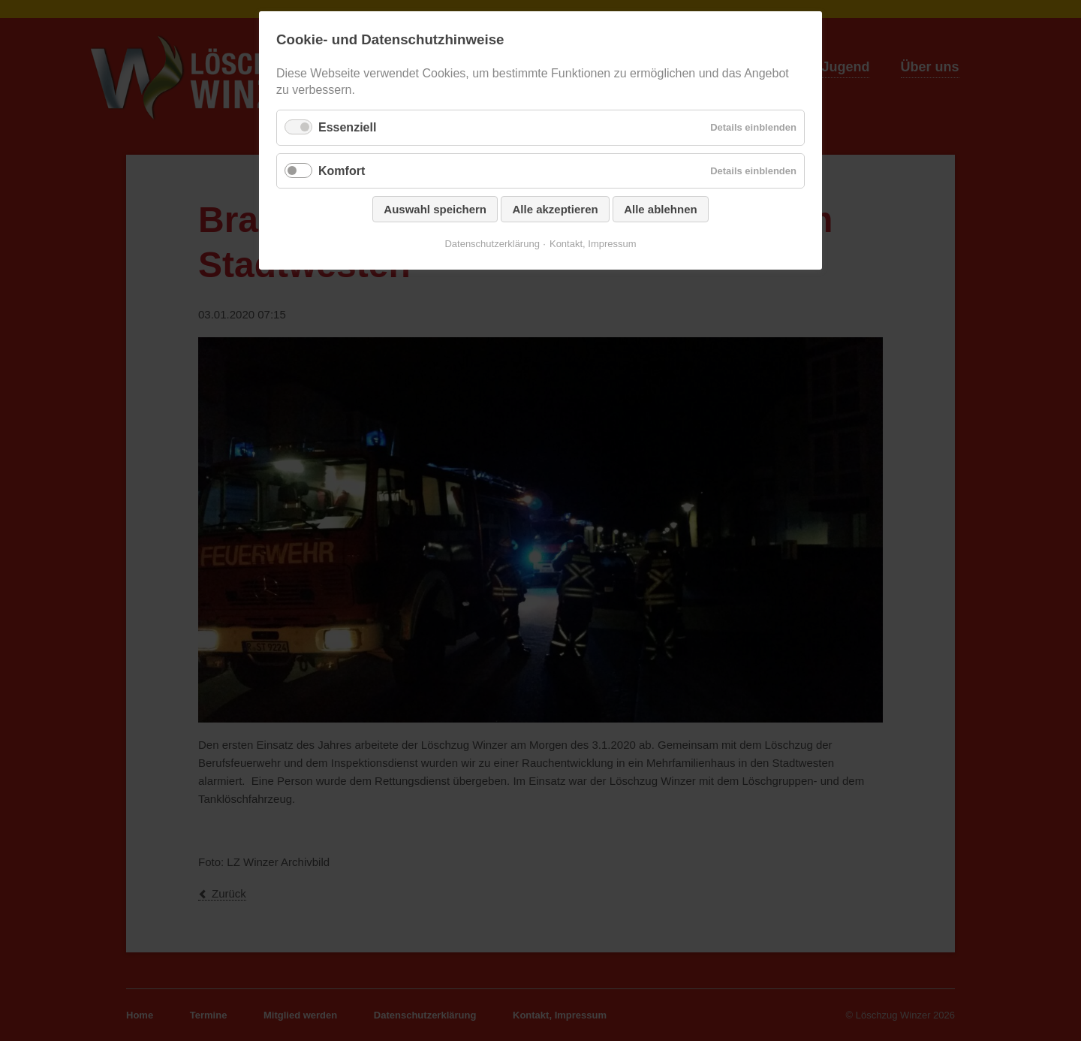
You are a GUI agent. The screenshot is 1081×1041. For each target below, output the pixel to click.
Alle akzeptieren (555, 209)
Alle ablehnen (660, 209)
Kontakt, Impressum (593, 243)
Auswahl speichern (435, 209)
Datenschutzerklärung (491, 243)
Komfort (341, 170)
